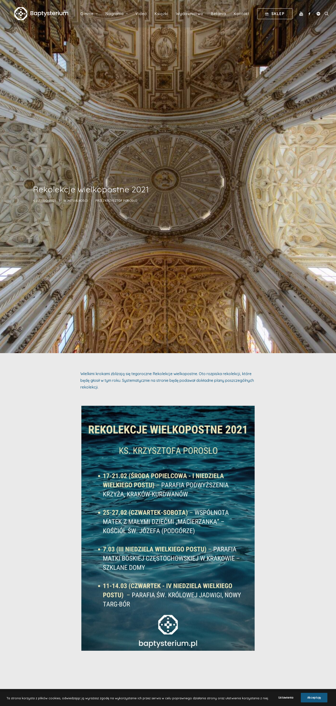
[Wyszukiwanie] (330, 17)
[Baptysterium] (43, 17)
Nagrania (121, 17)
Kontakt (246, 17)
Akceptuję (314, 701)
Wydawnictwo (194, 17)
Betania (222, 17)
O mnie (93, 17)
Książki (166, 17)
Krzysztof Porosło (121, 163)
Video (145, 17)
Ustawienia (285, 701)
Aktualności (77, 163)
